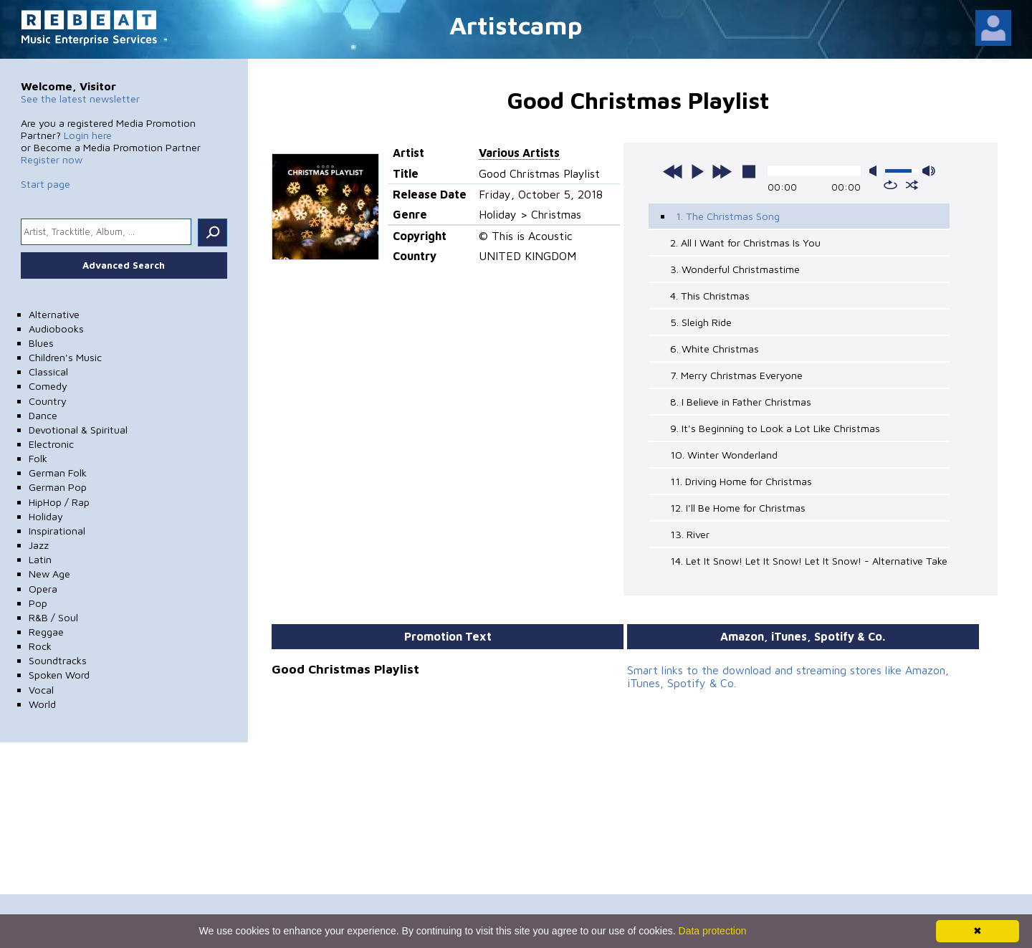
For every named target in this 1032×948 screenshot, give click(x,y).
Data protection (713, 931)
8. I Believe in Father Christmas (740, 402)
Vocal (41, 690)
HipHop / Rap (59, 502)
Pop (38, 603)
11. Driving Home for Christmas (741, 481)
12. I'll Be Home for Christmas (738, 508)
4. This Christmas (710, 295)
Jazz (39, 545)
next (722, 171)
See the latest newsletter (80, 98)
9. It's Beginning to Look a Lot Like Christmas (775, 428)
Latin (40, 559)
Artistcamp (516, 24)
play (697, 171)
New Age (49, 574)
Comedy (48, 386)
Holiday (46, 516)
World (42, 704)
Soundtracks (58, 660)
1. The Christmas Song (728, 216)
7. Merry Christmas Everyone (736, 375)
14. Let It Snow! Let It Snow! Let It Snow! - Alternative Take (808, 561)
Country (48, 401)
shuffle (912, 184)
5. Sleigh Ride (701, 322)
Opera (43, 589)
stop (749, 171)
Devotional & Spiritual (78, 429)
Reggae (46, 632)
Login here (88, 135)
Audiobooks (56, 328)
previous (673, 171)
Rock (40, 646)
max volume (928, 171)
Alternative (54, 314)
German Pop (58, 487)
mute (875, 171)
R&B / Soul (53, 617)
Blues (41, 343)
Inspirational (57, 531)
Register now (51, 159)
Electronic (51, 444)
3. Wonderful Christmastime (735, 269)
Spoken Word (59, 675)
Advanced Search (123, 265)
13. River (690, 534)
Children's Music (65, 357)
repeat (890, 184)
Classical (48, 371)
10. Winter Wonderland (724, 455)
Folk (38, 458)
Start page (45, 184)
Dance (43, 415)
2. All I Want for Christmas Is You (745, 242)
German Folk (58, 472)
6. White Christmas (714, 349)
